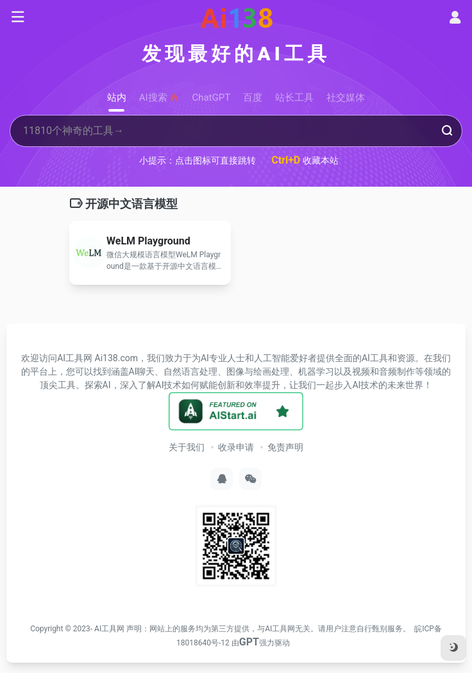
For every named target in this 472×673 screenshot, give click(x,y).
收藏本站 (305, 160)
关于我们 (187, 447)
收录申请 (236, 447)
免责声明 (285, 447)
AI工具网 (109, 628)
